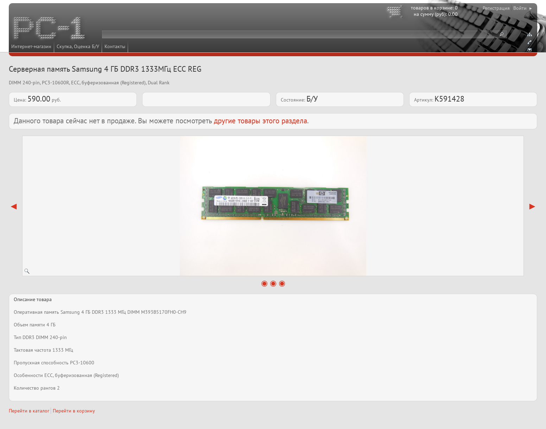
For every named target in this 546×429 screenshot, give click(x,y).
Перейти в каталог (29, 411)
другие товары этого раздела (260, 120)
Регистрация (496, 8)
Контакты (114, 46)
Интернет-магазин (31, 46)
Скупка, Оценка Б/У (78, 46)
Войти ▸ (522, 8)
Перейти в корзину (74, 411)
